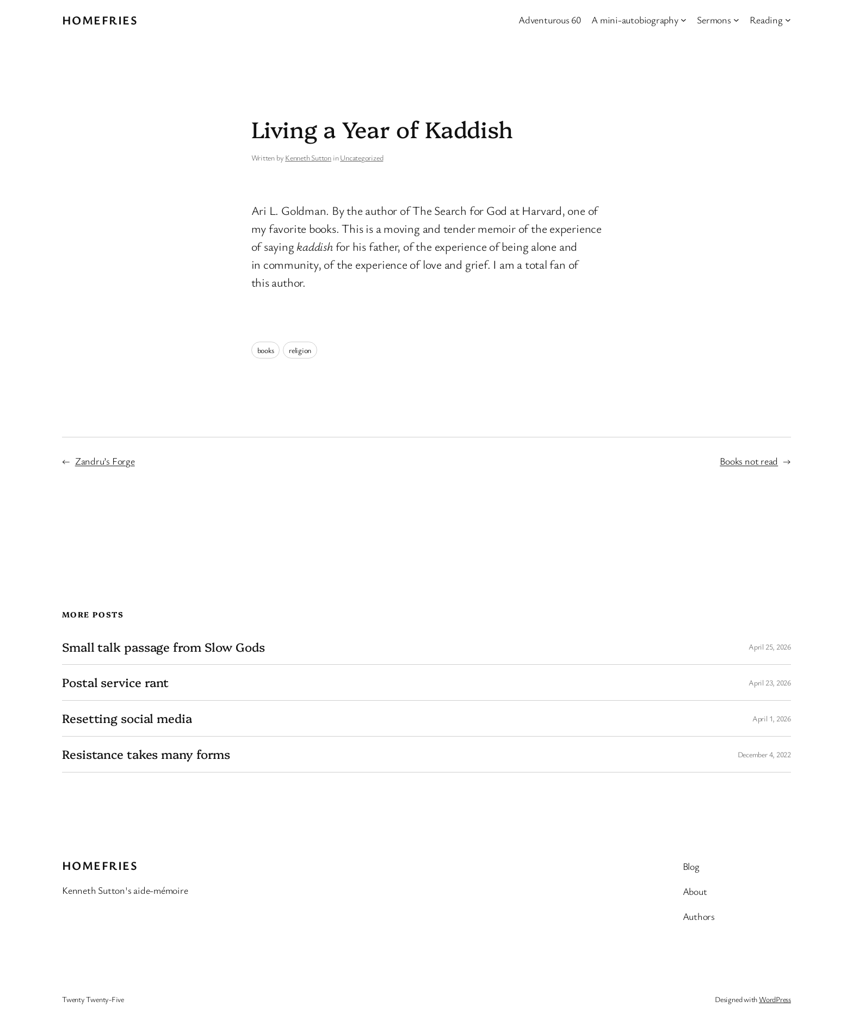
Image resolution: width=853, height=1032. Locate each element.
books (265, 350)
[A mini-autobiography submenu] (684, 20)
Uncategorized (361, 157)
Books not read (749, 460)
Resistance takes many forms (146, 754)
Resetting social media (127, 718)
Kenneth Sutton (308, 157)
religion (300, 350)
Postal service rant (115, 682)
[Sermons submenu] (736, 20)
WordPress (775, 999)
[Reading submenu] (788, 20)
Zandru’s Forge (105, 460)
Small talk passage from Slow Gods (163, 647)
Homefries (100, 20)
